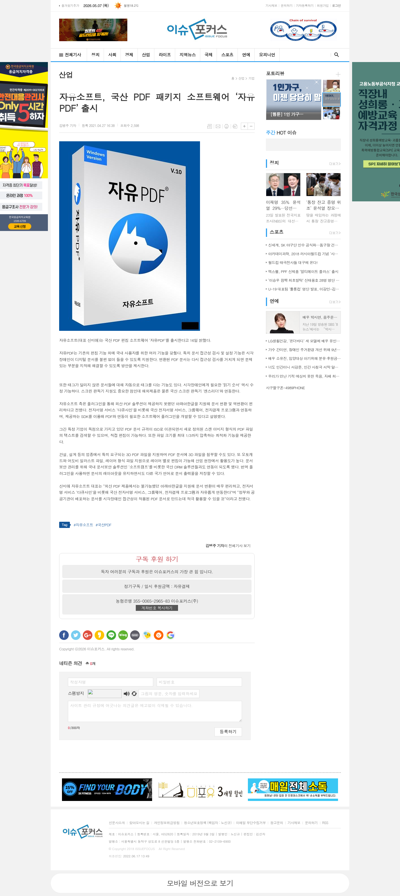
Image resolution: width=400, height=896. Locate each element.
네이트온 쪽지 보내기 (147, 635)
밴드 (135, 635)
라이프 (165, 55)
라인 (111, 635)
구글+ (87, 635)
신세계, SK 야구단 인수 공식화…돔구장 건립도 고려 (304, 245)
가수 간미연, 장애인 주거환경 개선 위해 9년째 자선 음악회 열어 (304, 349)
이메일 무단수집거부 (251, 823)
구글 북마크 (170, 635)
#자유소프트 (83, 524)
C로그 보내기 (158, 635)
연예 (246, 55)
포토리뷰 (275, 73)
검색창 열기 (335, 54)
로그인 (336, 5)
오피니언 (267, 55)
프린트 (226, 126)
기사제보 (271, 5)
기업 (251, 78)
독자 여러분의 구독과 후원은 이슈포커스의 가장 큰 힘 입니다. (157, 571)
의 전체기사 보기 (228, 545)
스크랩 (235, 126)
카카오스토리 (99, 635)
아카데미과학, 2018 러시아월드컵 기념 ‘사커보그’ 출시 (304, 253)
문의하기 (286, 5)
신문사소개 (117, 823)
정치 (95, 55)
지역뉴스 (187, 55)
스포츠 (227, 55)
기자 (67, 125)
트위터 (76, 635)
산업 (146, 55)
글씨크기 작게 (251, 126)
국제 (209, 55)
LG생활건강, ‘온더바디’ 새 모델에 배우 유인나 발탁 (304, 341)
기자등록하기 (305, 5)
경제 (129, 55)
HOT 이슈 (281, 132)
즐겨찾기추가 (70, 5)
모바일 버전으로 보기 (199, 883)
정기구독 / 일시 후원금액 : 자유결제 (157, 586)
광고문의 (276, 823)
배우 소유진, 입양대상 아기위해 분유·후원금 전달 (304, 358)
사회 (112, 55)
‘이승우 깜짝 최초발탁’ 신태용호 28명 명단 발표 (304, 280)
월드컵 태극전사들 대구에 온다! (292, 262)
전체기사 (73, 55)
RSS (325, 823)
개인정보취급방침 (166, 823)
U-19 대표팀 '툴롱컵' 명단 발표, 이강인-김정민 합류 (304, 289)
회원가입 (323, 5)
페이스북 (64, 635)
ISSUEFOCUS (145, 849)
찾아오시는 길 (139, 823)
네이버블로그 (123, 635)
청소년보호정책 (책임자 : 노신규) (208, 823)
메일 (218, 126)
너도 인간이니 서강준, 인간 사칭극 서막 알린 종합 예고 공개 (304, 367)
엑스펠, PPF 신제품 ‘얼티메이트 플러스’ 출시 (303, 271)
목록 (209, 126)
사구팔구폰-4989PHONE (285, 387)
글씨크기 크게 (244, 126)
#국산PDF (103, 524)
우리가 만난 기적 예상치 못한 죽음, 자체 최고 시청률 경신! (304, 376)
